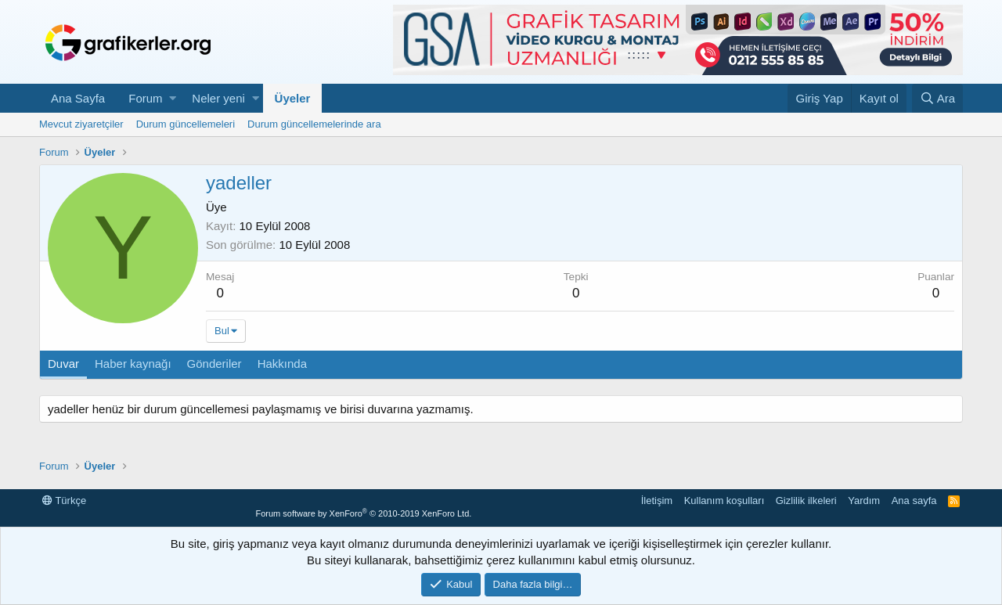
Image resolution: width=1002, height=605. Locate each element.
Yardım (864, 500)
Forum (145, 98)
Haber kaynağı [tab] (133, 363)
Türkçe (64, 500)
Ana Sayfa (78, 98)
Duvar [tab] (63, 363)
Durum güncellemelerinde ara (314, 124)
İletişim (656, 500)
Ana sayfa (914, 500)
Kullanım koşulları (724, 500)
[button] (172, 98)
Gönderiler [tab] (214, 363)
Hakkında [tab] (282, 363)
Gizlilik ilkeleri (806, 500)
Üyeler (293, 98)
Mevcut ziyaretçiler (81, 124)
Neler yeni (218, 98)
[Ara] (937, 98)
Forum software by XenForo (363, 513)
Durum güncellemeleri (185, 124)
